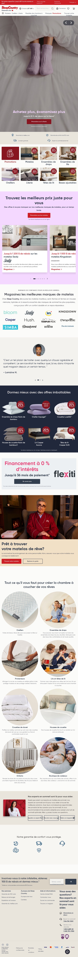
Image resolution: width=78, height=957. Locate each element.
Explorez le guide (32, 561)
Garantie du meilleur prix (10, 903)
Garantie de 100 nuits (9, 894)
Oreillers (14, 13)
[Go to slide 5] (42, 278)
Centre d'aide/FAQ (46, 894)
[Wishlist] (68, 8)
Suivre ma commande (47, 900)
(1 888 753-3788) (69, 931)
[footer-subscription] (70, 882)
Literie (20, 13)
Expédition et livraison (9, 900)
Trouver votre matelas (69, 14)
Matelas (8, 13)
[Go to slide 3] (38, 278)
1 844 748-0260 (68, 921)
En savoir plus (27, 481)
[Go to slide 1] (34, 278)
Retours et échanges (8, 897)
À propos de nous (26, 896)
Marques (48, 13)
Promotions (57, 13)
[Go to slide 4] (40, 278)
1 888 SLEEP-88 (68, 929)
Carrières (24, 899)
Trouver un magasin (46, 903)
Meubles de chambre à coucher (33, 14)
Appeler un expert (35, 818)
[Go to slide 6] (44, 278)
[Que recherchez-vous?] (52, 8)
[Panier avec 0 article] (74, 8)
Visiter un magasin (67, 818)
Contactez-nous (45, 897)
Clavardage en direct (68, 914)
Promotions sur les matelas (39, 215)
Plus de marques (68, 326)
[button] (66, 23)
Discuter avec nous (51, 818)
